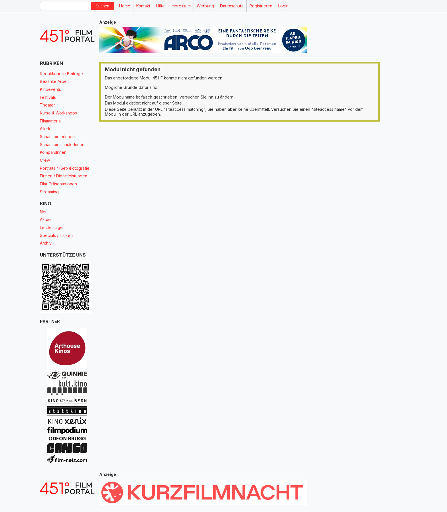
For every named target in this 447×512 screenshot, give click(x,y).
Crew (45, 160)
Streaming (49, 191)
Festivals (48, 97)
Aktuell (46, 219)
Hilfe (160, 5)
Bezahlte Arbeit (54, 81)
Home (124, 5)
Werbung (205, 5)
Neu (44, 211)
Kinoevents (50, 89)
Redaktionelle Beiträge (61, 73)
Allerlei (46, 128)
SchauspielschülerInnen (62, 144)
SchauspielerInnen (57, 136)
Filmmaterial (51, 120)
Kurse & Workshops (58, 112)
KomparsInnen (53, 152)
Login (283, 5)
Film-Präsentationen (58, 183)
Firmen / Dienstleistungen (63, 175)
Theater (47, 105)
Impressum (181, 5)
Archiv (46, 243)
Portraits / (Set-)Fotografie (65, 168)
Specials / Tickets (57, 235)
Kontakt (143, 5)
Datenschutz (231, 5)
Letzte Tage (51, 227)
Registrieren (260, 5)
